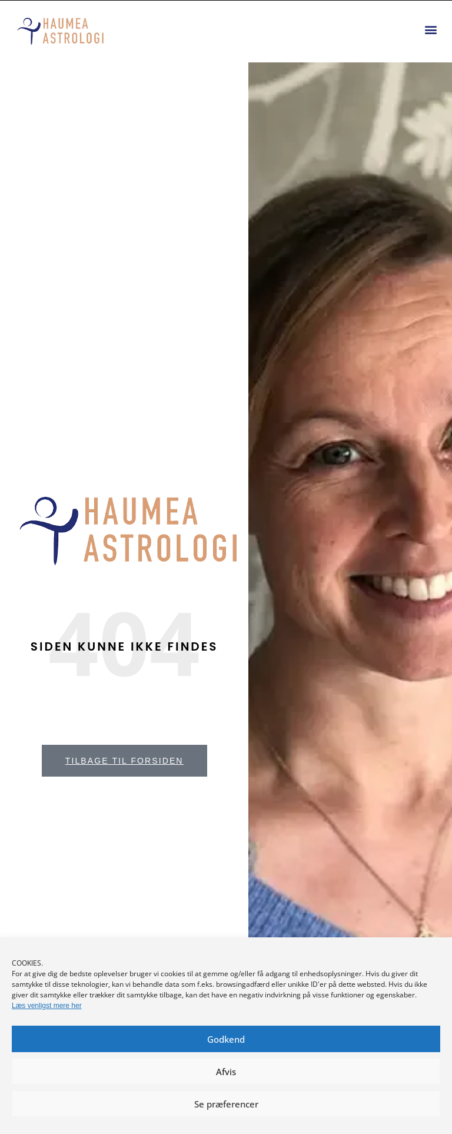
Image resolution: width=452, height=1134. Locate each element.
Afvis (226, 1071)
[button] (430, 29)
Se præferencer (226, 1104)
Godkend (226, 1039)
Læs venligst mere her (47, 1006)
